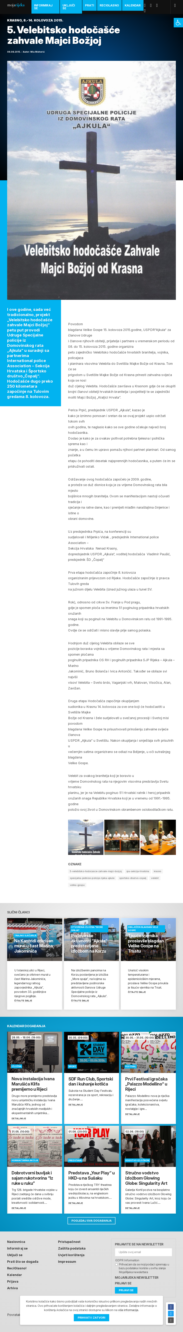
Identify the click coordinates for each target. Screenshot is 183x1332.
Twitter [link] (152, 5)
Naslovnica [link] (16, 1242)
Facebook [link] (146, 5)
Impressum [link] (67, 1261)
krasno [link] (157, 871)
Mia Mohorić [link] (37, 51)
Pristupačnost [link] (69, 1242)
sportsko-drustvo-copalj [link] (132, 878)
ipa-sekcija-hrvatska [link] (138, 871)
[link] (178, 22)
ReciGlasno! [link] (16, 1267)
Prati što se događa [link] (22, 1261)
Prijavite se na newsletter (139, 1244)
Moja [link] (15, 5)
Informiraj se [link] (43, 7)
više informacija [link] (128, 1310)
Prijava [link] (12, 1280)
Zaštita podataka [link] (72, 1248)
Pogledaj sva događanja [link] (91, 1220)
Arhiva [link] (12, 1287)
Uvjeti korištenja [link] (71, 1255)
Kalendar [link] (133, 5)
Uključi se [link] (69, 7)
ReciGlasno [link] (109, 5)
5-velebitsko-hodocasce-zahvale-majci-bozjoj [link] (96, 871)
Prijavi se (123, 1283)
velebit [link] (155, 878)
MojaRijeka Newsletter (136, 1277)
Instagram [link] (146, 11)
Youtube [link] (158, 5)
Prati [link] (89, 5)
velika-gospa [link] (77, 885)
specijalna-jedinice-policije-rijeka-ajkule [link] (92, 878)
